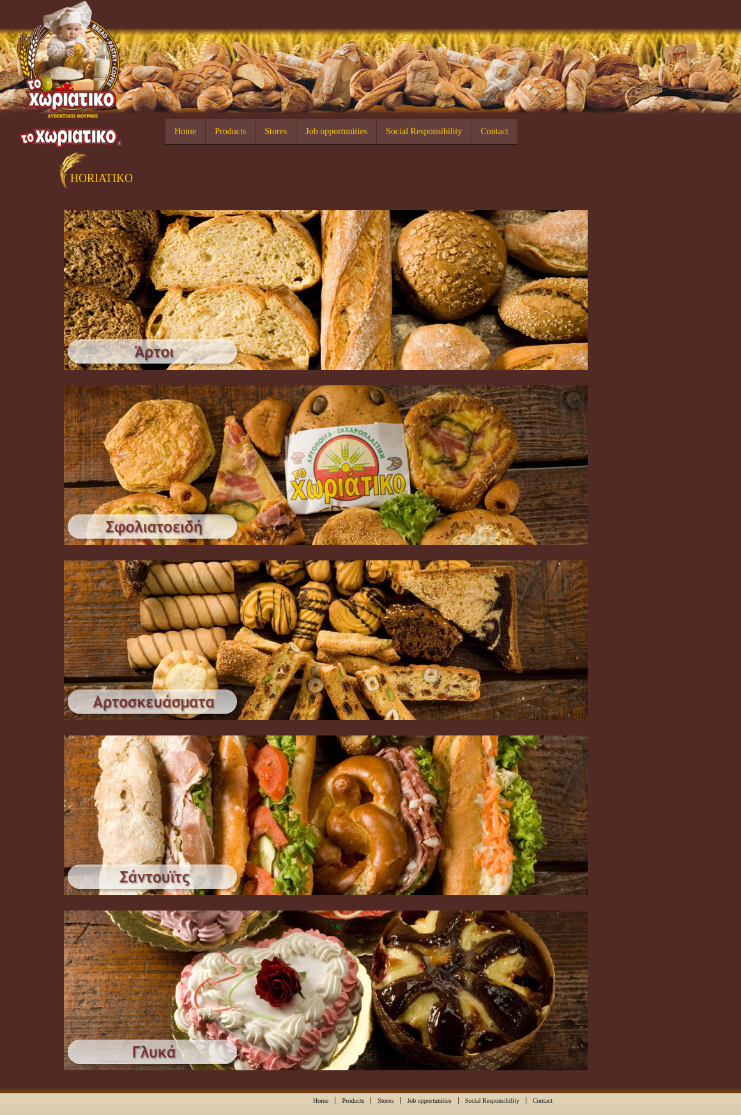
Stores (275, 131)
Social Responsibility (424, 131)
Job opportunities (336, 131)
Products (230, 131)
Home (185, 131)
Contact (494, 131)
